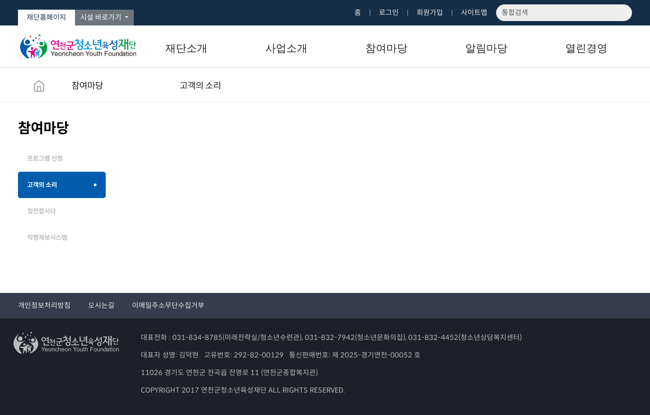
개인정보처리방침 (44, 305)
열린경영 (586, 48)
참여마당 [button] (87, 85)
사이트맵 (474, 12)
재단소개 (186, 48)
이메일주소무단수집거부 (168, 305)
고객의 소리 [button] (200, 85)
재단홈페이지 (46, 17)
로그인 (389, 12)
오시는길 (101, 305)
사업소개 (286, 48)
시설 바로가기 (101, 17)
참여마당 (386, 48)
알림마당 (486, 48)
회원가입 (430, 12)
